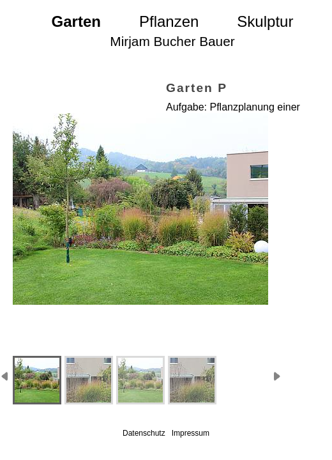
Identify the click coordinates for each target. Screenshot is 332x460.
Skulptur (265, 21)
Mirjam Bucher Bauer (172, 41)
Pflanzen (169, 21)
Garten (76, 21)
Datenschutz (144, 433)
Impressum (190, 433)
